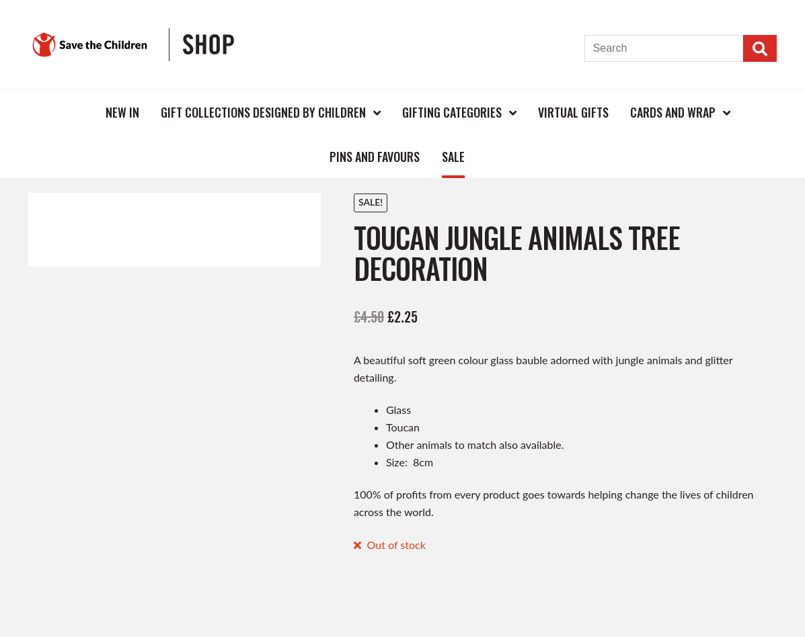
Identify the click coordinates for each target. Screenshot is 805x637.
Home (72, 112)
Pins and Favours (375, 156)
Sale (453, 156)
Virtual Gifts (573, 112)
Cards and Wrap (673, 112)
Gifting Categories (452, 112)
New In (122, 112)
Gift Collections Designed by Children (263, 112)
